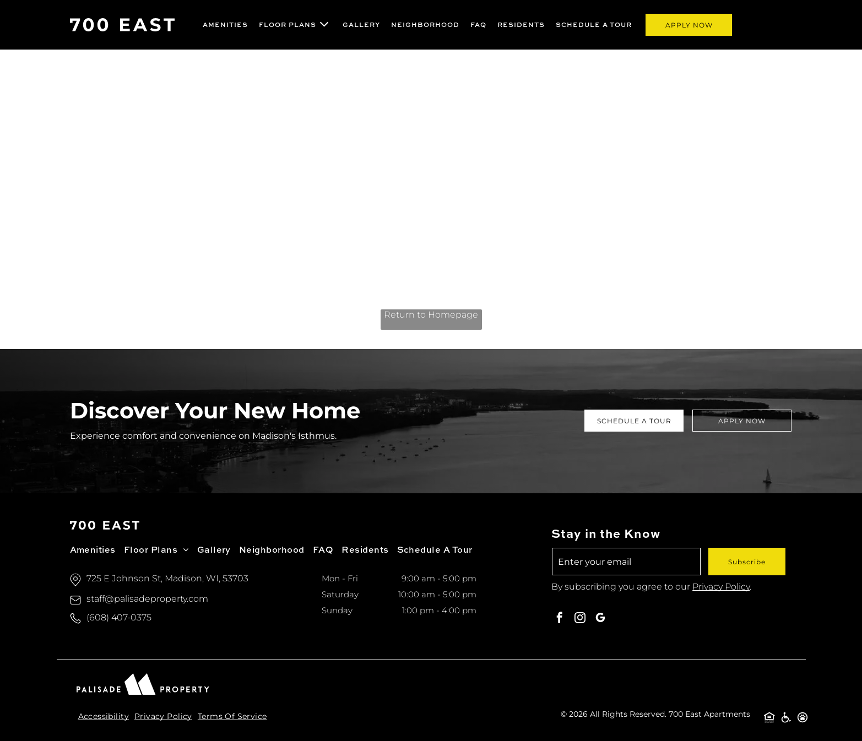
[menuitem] (225, 25)
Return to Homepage (431, 314)
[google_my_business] (600, 619)
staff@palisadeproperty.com (147, 598)
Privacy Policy (721, 586)
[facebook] (559, 619)
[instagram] (580, 619)
